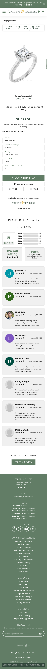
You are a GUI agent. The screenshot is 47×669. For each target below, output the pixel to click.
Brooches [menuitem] (23, 571)
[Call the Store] (23, 487)
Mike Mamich (22, 429)
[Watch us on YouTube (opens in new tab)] (26, 528)
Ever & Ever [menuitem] (23, 587)
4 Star (20, 236)
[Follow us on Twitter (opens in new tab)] (20, 528)
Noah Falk (20, 312)
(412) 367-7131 (23, 98)
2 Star (20, 241)
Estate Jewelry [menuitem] (23, 568)
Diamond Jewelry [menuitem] (23, 547)
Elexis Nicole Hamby (25, 404)
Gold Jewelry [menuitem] (23, 556)
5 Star (20, 233)
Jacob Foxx (20, 270)
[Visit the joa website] (27, 645)
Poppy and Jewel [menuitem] (23, 599)
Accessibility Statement (23, 657)
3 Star (20, 239)
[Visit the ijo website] (20, 645)
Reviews (23, 227)
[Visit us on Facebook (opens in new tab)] (14, 528)
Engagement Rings (11, 21)
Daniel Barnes (22, 358)
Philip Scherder (22, 293)
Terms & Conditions (29, 653)
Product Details (23, 220)
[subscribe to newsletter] (40, 633)
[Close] (43, 3)
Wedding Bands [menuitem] (23, 544)
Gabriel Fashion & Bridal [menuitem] (23, 590)
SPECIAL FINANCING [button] (23, 5)
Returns (34, 189)
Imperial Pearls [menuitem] (23, 593)
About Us (23, 612)
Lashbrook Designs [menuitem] (23, 596)
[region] (23, 65)
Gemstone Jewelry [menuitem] (23, 553)
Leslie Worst (21, 335)
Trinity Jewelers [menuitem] (23, 602)
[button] (8, 11)
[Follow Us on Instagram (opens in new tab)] (32, 528)
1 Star (20, 244)
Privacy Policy (15, 653)
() (40, 233)
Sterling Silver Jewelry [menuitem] (23, 559)
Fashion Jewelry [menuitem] (23, 562)
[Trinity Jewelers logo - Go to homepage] (23, 12)
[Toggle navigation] (4, 11)
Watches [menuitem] (23, 565)
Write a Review (23, 462)
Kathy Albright (22, 381)
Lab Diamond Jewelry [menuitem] (23, 550)
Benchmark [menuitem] (23, 584)
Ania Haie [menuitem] (23, 581)
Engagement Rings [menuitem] (23, 541)
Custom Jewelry (23, 615)
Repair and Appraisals (23, 618)
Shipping (13, 189)
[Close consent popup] (43, 665)
